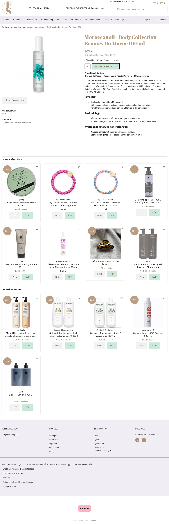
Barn (65, 20)
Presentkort (95, 20)
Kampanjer (119, 20)
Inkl (126, 1)
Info (15, 215)
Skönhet (16, 20)
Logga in (147, 20)
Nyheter (97, 440)
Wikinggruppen (91, 520)
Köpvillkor (53, 440)
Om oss (97, 436)
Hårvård (6, 20)
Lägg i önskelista (14, 100)
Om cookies (99, 447)
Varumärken (75, 20)
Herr (58, 20)
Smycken (108, 20)
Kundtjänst (161, 20)
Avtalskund (54, 447)
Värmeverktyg (47, 20)
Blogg (51, 451)
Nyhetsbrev (99, 443)
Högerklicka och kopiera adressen (16, 122)
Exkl (132, 1)
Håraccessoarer (30, 20)
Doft (85, 20)
